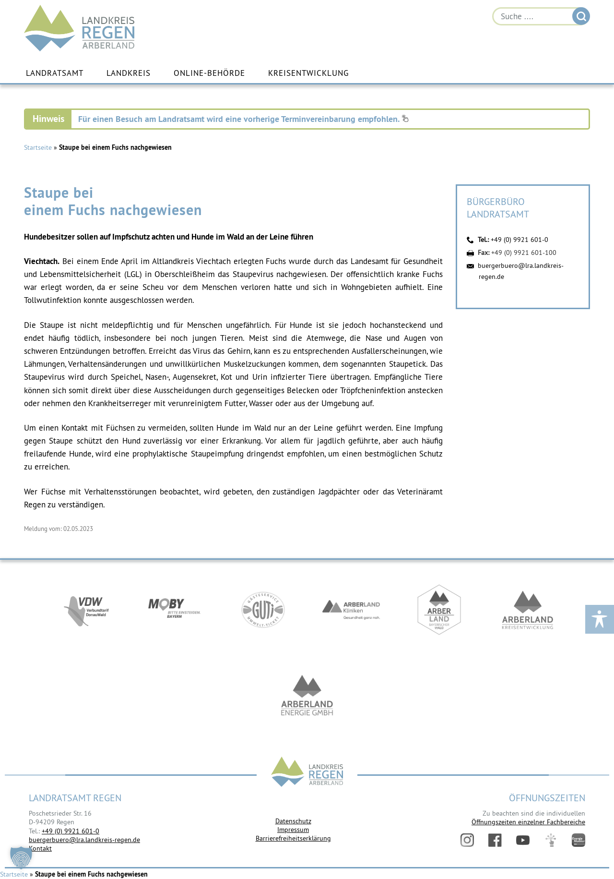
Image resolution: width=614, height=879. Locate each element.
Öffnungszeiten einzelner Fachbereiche (528, 822)
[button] (21, 858)
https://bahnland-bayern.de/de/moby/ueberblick (174, 613)
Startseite (38, 148)
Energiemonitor (578, 840)
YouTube (523, 840)
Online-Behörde (209, 73)
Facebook (495, 840)
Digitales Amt (550, 840)
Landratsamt (54, 73)
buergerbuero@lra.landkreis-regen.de (84, 840)
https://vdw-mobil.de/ (86, 613)
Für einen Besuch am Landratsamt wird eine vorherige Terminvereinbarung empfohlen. (243, 119)
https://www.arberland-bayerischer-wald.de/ (439, 613)
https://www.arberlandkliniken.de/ (351, 613)
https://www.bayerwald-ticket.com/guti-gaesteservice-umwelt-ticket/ (263, 613)
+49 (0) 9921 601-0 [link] (70, 831)
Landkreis (128, 73)
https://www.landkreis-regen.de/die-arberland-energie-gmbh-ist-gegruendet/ (307, 699)
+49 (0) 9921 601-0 (519, 240)
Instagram (467, 840)
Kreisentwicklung (308, 73)
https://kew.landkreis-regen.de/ (527, 613)
